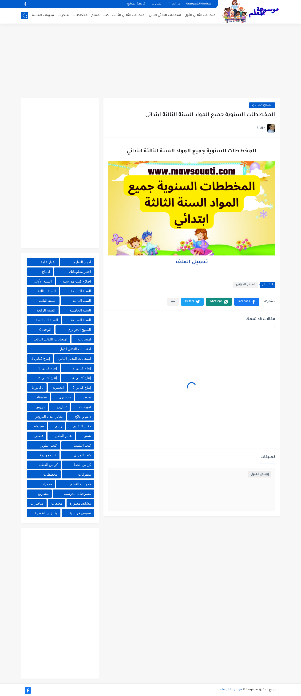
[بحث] (24, 15)
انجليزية (58, 387)
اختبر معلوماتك (80, 272)
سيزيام (39, 426)
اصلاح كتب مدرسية (77, 281)
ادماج (46, 272)
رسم (58, 426)
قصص (38, 436)
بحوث (87, 397)
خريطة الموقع (136, 4)
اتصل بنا (156, 4)
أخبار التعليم (82, 262)
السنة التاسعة (81, 291)
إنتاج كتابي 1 (40, 358)
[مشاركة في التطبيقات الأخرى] (173, 302)
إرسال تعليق (259, 474)
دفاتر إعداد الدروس (49, 416)
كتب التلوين (48, 445)
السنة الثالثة (47, 291)
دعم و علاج (83, 416)
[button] (246, 302)
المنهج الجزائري (262, 105)
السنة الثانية (47, 301)
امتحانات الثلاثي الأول (200, 15)
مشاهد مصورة (80, 503)
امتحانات (84, 339)
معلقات (56, 503)
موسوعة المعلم (231, 690)
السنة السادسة (47, 320)
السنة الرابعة (46, 310)
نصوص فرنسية (80, 513)
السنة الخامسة (80, 310)
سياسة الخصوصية (198, 4)
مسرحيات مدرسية (77, 494)
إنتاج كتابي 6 (81, 387)
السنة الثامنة (81, 301)
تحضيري (65, 397)
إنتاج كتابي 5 (47, 378)
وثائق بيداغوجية (46, 513)
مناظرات (37, 503)
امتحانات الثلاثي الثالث (128, 15)
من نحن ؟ (174, 4)
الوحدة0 (45, 330)
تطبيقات (41, 397)
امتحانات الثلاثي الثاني (165, 15)
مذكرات (63, 15)
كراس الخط (82, 465)
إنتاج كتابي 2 (81, 368)
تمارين (62, 407)
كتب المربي (82, 455)
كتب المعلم (100, 15)
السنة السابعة (81, 320)
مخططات (80, 15)
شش (87, 436)
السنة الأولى (43, 281)
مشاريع (43, 494)
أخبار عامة (47, 262)
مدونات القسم (43, 15)
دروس (40, 407)
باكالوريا (38, 387)
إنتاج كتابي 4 (81, 378)
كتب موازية (48, 455)
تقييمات (85, 407)
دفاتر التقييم (82, 426)
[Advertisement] (150, 61)
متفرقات (84, 474)
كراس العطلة (48, 465)
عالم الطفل (63, 436)
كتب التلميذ (82, 445)
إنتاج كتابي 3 (47, 368)
